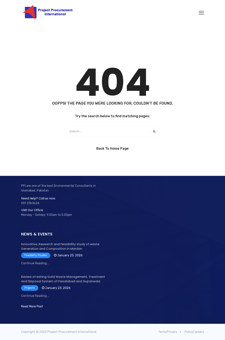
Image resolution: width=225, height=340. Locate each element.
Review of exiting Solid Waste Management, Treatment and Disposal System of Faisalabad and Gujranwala (63, 279)
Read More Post (32, 306)
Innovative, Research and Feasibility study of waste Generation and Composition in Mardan (60, 246)
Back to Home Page (112, 148)
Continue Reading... (35, 263)
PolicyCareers (194, 332)
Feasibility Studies (35, 255)
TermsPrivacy (167, 332)
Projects (29, 287)
